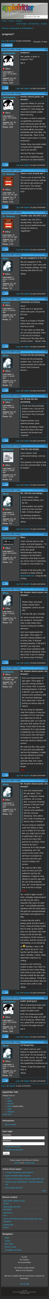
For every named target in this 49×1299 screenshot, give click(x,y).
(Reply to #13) (27, 781)
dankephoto (9, 53)
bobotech (8, 399)
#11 (45, 534)
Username (7, 1135)
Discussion (14, 28)
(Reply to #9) (27, 490)
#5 (46, 255)
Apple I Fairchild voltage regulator (18, 1176)
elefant (6, 302)
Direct (17, 1163)
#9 (46, 446)
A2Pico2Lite (7, 1213)
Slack (9, 1109)
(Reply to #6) (27, 352)
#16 (45, 1042)
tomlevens (8, 672)
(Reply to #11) (27, 589)
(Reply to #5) (27, 299)
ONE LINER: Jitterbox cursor (14, 1201)
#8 (46, 396)
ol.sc (5, 1215)
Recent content (10, 1124)
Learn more (7, 1114)
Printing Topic (8, 1225)
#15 (45, 998)
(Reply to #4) (27, 255)
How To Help (21, 24)
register (12, 41)
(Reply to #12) (27, 668)
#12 (45, 589)
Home (4, 21)
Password (7, 1141)
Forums (11, 21)
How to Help (24, 1284)
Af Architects (26, 28)
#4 (46, 213)
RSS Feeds (9, 1244)
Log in (3, 41)
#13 (45, 668)
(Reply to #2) (27, 170)
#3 (46, 170)
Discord (10, 1104)
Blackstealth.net (27, 576)
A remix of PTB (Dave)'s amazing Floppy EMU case (24, 1179)
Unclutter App (29, 1163)
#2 (46, 94)
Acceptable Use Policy (13, 1250)
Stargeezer (7, 1221)
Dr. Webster (9, 174)
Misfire (9, 1106)
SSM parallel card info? (14, 1188)
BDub (6, 258)
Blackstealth (9, 538)
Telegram (10, 1112)
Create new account (12, 1146)
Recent (19, 21)
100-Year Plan (33, 24)
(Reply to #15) (27, 1042)
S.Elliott (6, 1203)
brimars (6, 1227)
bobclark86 (7, 1209)
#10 (45, 490)
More (44, 1191)
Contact (44, 24)
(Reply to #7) (27, 396)
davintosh (8, 449)
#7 (46, 352)
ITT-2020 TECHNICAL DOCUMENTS (19, 1172)
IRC (8, 1098)
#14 (45, 781)
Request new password (14, 1150)
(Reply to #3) (27, 213)
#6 (46, 299)
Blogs (7, 1238)
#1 (46, 50)
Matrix (9, 1101)
